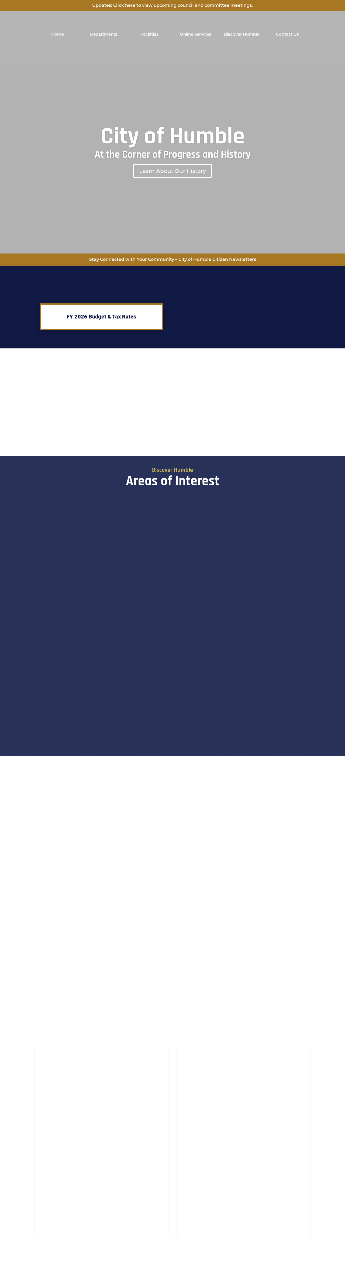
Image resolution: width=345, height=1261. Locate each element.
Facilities (149, 34)
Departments (103, 34)
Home (57, 34)
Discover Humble (241, 34)
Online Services (195, 34)
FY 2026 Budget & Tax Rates (101, 316)
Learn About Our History (172, 171)
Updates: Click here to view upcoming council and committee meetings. (172, 5)
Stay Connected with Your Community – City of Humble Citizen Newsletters (172, 259)
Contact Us (287, 34)
